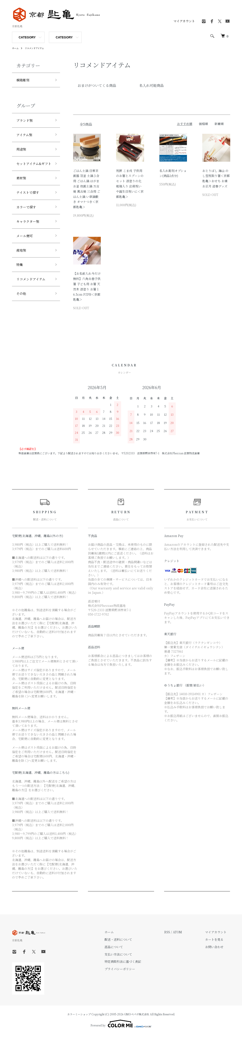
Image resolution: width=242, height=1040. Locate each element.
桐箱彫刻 (24, 80)
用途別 (22, 153)
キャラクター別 (30, 238)
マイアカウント (184, 21)
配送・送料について (129, 945)
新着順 (219, 124)
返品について (124, 952)
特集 (20, 285)
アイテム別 (25, 138)
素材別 (22, 191)
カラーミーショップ (79, 1020)
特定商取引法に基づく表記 (133, 967)
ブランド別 (26, 122)
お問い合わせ (218, 952)
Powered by (121, 1029)
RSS (174, 938)
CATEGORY (27, 37)
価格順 (203, 124)
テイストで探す (30, 207)
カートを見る (218, 945)
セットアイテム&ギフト (33, 172)
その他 (22, 316)
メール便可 (26, 254)
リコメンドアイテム (37, 48)
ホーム (16, 48)
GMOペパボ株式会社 (136, 1020)
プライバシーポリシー (130, 975)
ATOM (184, 938)
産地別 (22, 269)
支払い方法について (129, 960)
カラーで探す (28, 222)
